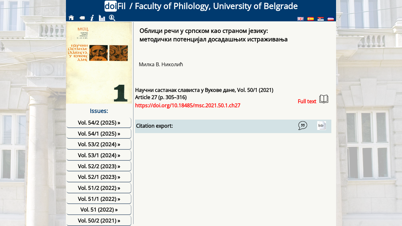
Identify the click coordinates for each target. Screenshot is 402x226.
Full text (313, 99)
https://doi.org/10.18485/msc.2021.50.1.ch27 (187, 105)
